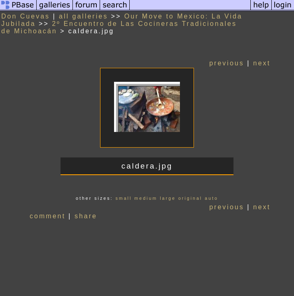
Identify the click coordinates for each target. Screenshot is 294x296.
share (86, 216)
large (168, 198)
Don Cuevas (25, 16)
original (190, 198)
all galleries (83, 16)
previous (226, 63)
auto (211, 198)
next (262, 63)
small (123, 198)
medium (145, 198)
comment (47, 216)
